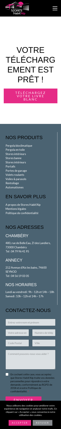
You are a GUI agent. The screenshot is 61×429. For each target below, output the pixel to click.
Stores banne (13, 158)
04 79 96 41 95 (20, 251)
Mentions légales (16, 208)
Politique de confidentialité (22, 213)
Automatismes (15, 187)
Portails (10, 166)
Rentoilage (12, 183)
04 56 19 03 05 (20, 276)
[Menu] (55, 8)
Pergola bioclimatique (19, 145)
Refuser (42, 422)
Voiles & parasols (16, 179)
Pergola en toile (15, 149)
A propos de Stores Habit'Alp (23, 204)
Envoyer (23, 400)
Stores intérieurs (16, 154)
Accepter (20, 422)
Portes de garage (16, 170)
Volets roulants (15, 174)
